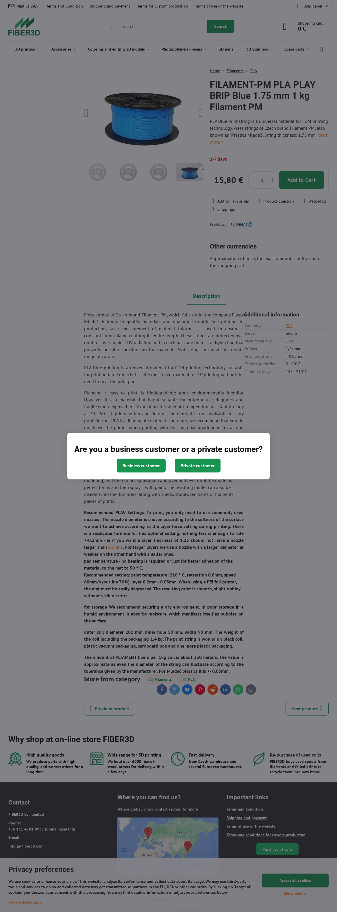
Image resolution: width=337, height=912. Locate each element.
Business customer (141, 465)
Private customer (198, 465)
